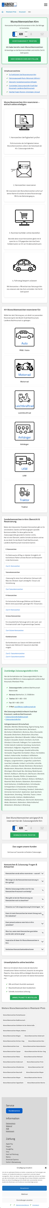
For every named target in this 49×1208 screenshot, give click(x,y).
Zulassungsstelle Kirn (13, 723)
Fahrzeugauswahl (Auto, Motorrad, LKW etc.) (24, 81)
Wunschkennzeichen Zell (35, 1074)
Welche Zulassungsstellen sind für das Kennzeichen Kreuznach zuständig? (20, 897)
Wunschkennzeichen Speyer (12, 1058)
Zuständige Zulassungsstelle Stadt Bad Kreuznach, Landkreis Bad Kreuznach (23, 90)
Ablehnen (24, 1194)
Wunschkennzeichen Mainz (11, 1064)
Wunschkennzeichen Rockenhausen (14, 1022)
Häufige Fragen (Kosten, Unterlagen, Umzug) (24, 95)
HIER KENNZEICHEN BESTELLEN (24, 62)
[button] (46, 1168)
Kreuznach (22, 12)
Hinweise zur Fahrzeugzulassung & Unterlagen (23, 914)
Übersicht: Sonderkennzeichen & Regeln (23, 85)
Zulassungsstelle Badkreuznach (16, 720)
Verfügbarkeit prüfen (24, 44)
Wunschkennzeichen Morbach (33, 1064)
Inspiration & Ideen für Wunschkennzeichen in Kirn (22, 948)
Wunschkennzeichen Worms (33, 1084)
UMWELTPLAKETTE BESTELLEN (24, 1004)
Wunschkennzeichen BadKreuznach (14, 1027)
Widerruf (9, 1147)
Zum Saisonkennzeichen (14, 592)
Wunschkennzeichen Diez (36, 1048)
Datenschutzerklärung (22, 1205)
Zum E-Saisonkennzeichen (15, 657)
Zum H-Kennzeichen (13, 613)
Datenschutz (10, 1145)
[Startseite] (2, 12)
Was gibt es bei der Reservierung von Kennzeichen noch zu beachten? (19, 906)
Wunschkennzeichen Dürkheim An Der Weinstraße (19, 1032)
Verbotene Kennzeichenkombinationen (20, 956)
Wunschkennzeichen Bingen (12, 1043)
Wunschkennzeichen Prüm (35, 1069)
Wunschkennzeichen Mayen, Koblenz (14, 1038)
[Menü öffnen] (45, 4)
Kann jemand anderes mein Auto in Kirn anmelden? (20, 930)
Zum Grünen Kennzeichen (15, 634)
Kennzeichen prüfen (24, 842)
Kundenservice (14, 1132)
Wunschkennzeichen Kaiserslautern (34, 1053)
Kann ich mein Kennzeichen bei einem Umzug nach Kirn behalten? (23, 921)
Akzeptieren (24, 1188)
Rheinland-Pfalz (11, 12)
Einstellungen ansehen (25, 1200)
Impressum (35, 1205)
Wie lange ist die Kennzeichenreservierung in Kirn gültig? (22, 888)
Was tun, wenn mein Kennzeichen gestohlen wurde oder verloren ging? (22, 939)
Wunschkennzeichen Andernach (34, 1043)
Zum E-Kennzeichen (13, 569)
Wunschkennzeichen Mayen (35, 1079)
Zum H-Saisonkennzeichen (15, 660)
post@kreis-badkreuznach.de (25, 710)
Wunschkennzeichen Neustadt (12, 1079)
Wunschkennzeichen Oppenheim (13, 1090)
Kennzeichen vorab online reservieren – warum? (23, 880)
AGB (7, 1150)
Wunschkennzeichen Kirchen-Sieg (13, 1048)
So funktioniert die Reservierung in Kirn (22, 78)
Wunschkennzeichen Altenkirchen (13, 1074)
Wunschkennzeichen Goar (11, 1053)
